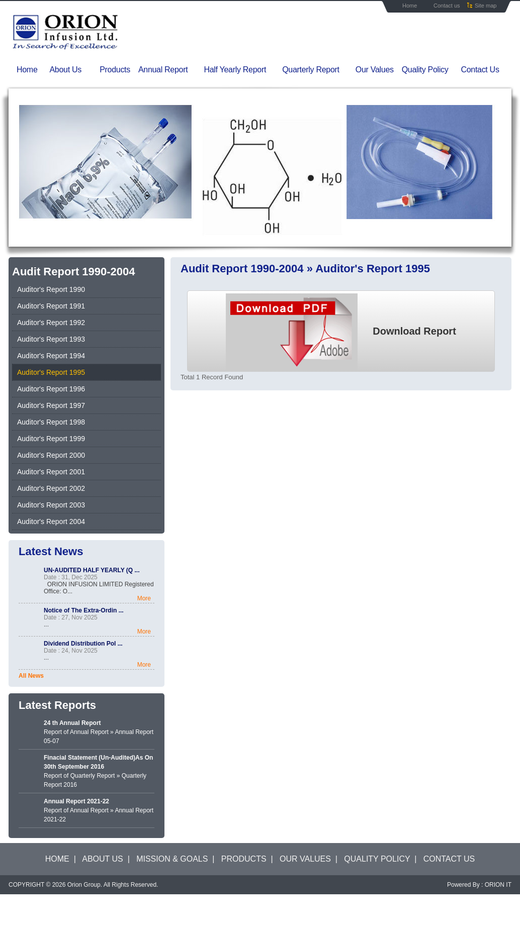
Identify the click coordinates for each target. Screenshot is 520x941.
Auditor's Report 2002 (51, 488)
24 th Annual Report (72, 722)
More (144, 598)
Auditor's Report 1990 (51, 289)
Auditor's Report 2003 (51, 505)
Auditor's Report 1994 (51, 356)
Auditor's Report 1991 (51, 306)
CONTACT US (449, 859)
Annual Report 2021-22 (76, 801)
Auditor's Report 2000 (51, 455)
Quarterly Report (317, 69)
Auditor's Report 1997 (51, 405)
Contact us (447, 6)
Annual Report (169, 69)
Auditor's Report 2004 (51, 521)
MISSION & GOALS (172, 859)
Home (409, 6)
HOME (57, 859)
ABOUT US (102, 859)
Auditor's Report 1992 (51, 323)
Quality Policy (425, 69)
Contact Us (480, 69)
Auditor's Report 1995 (51, 372)
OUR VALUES (305, 859)
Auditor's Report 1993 (51, 339)
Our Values (375, 69)
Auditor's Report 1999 (51, 439)
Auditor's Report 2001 (51, 472)
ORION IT (498, 884)
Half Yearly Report (241, 69)
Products (115, 69)
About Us (72, 69)
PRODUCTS (244, 859)
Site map (485, 6)
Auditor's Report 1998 (51, 422)
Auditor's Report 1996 (51, 389)
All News (31, 675)
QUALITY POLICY (377, 859)
